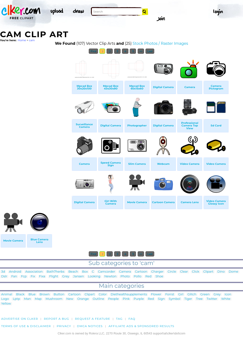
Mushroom (54, 299)
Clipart (208, 271)
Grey (65, 276)
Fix (33, 276)
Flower (156, 294)
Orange (83, 299)
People (113, 299)
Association (34, 271)
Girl (180, 294)
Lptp (16, 299)
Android (15, 271)
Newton (110, 276)
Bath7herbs (56, 271)
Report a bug (56, 318)
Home (22, 40)
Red (148, 276)
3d (3, 271)
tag (119, 318)
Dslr (4, 276)
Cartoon (141, 271)
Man (27, 299)
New (69, 299)
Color (103, 294)
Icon (228, 294)
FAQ (131, 318)
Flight (53, 276)
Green (205, 294)
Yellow (6, 303)
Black (20, 294)
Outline (98, 299)
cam (32, 40)
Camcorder (106, 271)
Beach (73, 271)
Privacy (64, 326)
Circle (172, 271)
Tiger (188, 299)
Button (59, 294)
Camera (125, 271)
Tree (199, 299)
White (225, 299)
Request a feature (92, 318)
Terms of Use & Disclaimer (26, 326)
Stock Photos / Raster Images (160, 43)
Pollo (137, 276)
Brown (45, 294)
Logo (5, 299)
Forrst (169, 294)
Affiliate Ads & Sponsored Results (141, 326)
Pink (126, 299)
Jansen (78, 276)
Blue (31, 294)
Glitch (191, 294)
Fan (14, 276)
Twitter (212, 299)
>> (140, 51)
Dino (221, 271)
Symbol (174, 299)
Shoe (159, 276)
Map (38, 299)
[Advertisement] (35, 127)
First (93, 51)
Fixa (42, 276)
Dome (233, 271)
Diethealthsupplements (129, 294)
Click (195, 271)
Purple (139, 299)
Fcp (24, 276)
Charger (157, 271)
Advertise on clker (19, 318)
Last (150, 51)
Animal (6, 294)
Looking (94, 276)
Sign (161, 299)
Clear (184, 271)
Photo (125, 276)
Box (85, 271)
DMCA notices (90, 326)
